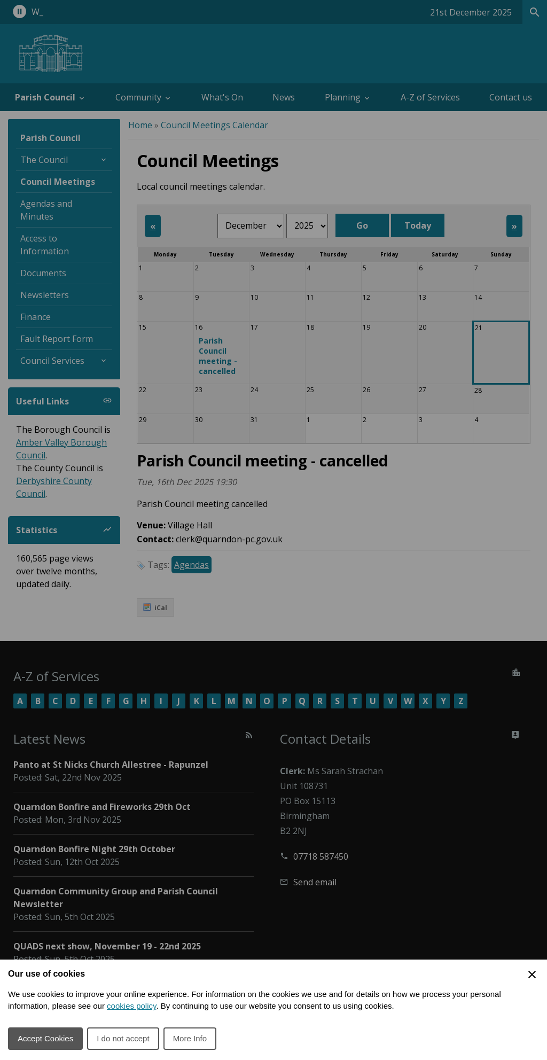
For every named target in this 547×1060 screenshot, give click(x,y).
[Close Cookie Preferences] (532, 974)
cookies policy (131, 1005)
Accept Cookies (45, 1038)
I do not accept (123, 1038)
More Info (190, 1038)
